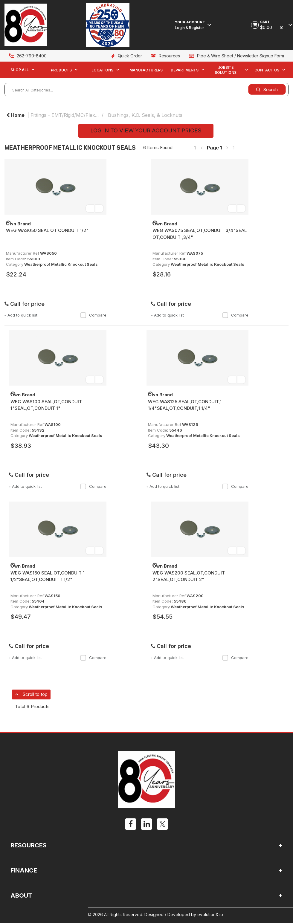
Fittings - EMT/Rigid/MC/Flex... (64, 115)
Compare (93, 315)
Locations (102, 70)
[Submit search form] (267, 89)
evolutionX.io (210, 914)
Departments (185, 70)
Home (15, 115)
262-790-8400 (32, 55)
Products (61, 70)
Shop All (19, 70)
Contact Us (266, 70)
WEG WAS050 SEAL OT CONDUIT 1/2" (47, 230)
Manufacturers (146, 70)
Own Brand (18, 224)
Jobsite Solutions (225, 70)
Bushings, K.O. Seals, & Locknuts (145, 115)
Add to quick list (20, 315)
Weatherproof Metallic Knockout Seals (61, 264)
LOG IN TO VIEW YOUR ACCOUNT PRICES (146, 130)
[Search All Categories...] (146, 89)
